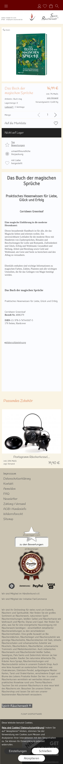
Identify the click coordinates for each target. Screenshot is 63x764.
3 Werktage (15, 107)
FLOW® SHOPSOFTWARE (31, 714)
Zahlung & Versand (14, 504)
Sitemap (8, 519)
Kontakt (8, 484)
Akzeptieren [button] (31, 758)
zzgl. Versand (9, 463)
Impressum (9, 474)
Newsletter (10, 499)
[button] (6, 6)
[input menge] (47, 115)
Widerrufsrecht (13, 514)
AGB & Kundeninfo (14, 509)
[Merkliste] (45, 6)
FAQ (6, 494)
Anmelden (39, 6)
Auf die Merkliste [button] (15, 123)
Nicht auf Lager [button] (14, 133)
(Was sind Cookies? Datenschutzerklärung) (23, 727)
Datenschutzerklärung (17, 479)
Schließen (45, 751)
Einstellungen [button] (18, 751)
